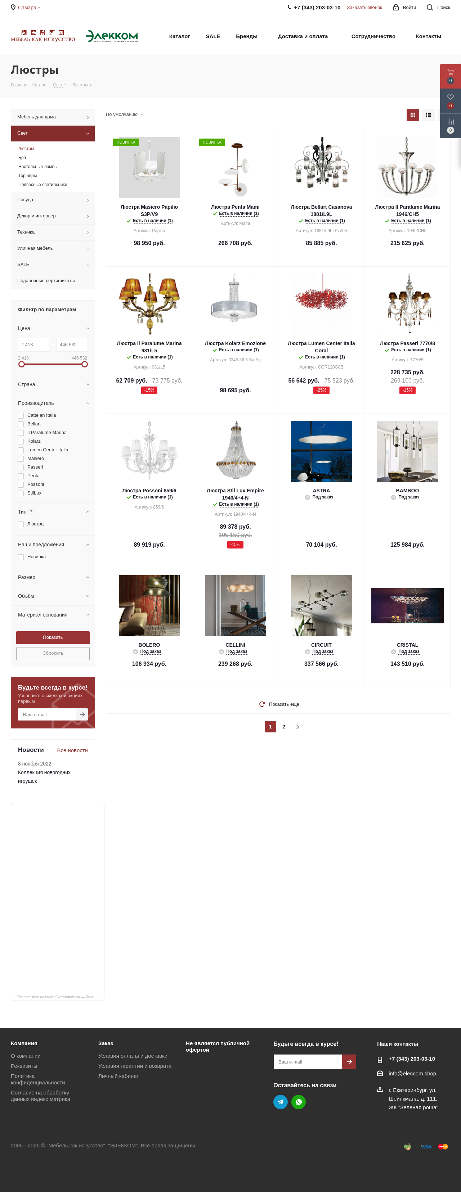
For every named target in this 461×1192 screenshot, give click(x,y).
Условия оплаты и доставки (132, 1056)
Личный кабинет (118, 1076)
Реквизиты (24, 1066)
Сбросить (52, 653)
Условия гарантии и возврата (134, 1066)
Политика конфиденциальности (38, 1079)
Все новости (72, 750)
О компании (26, 1056)
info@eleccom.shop (412, 1073)
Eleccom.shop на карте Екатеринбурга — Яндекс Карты (60, 996)
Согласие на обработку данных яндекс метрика (40, 1095)
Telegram (280, 1102)
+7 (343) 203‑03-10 (412, 1059)
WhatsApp (298, 1102)
